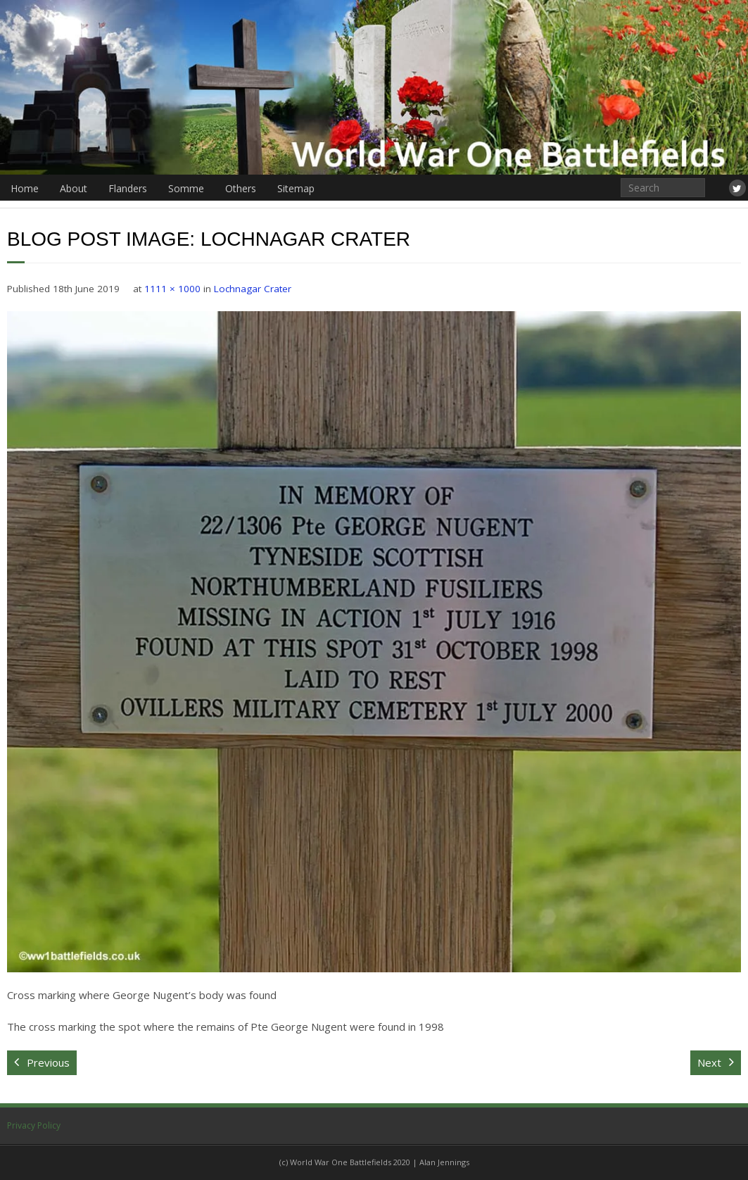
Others (240, 188)
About (73, 188)
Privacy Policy (34, 1125)
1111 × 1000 (172, 288)
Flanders (127, 188)
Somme (186, 188)
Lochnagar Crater (252, 288)
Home (25, 188)
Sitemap (296, 188)
